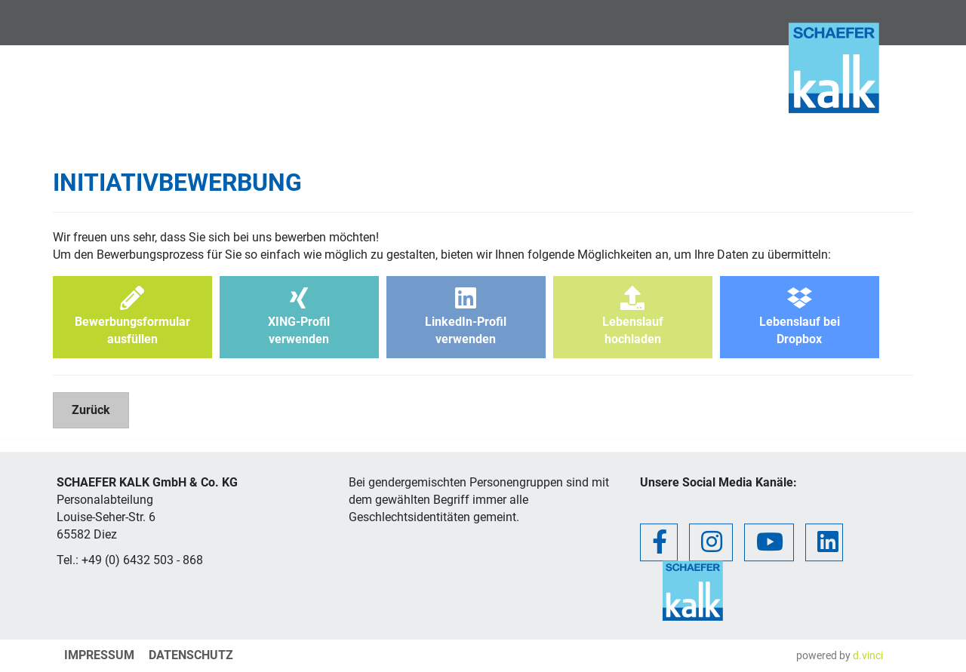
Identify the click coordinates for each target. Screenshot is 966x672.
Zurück (91, 410)
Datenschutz (191, 655)
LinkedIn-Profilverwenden (465, 316)
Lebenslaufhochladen (632, 316)
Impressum (99, 655)
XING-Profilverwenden (299, 316)
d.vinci (868, 655)
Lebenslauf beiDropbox (799, 316)
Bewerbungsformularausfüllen (132, 316)
